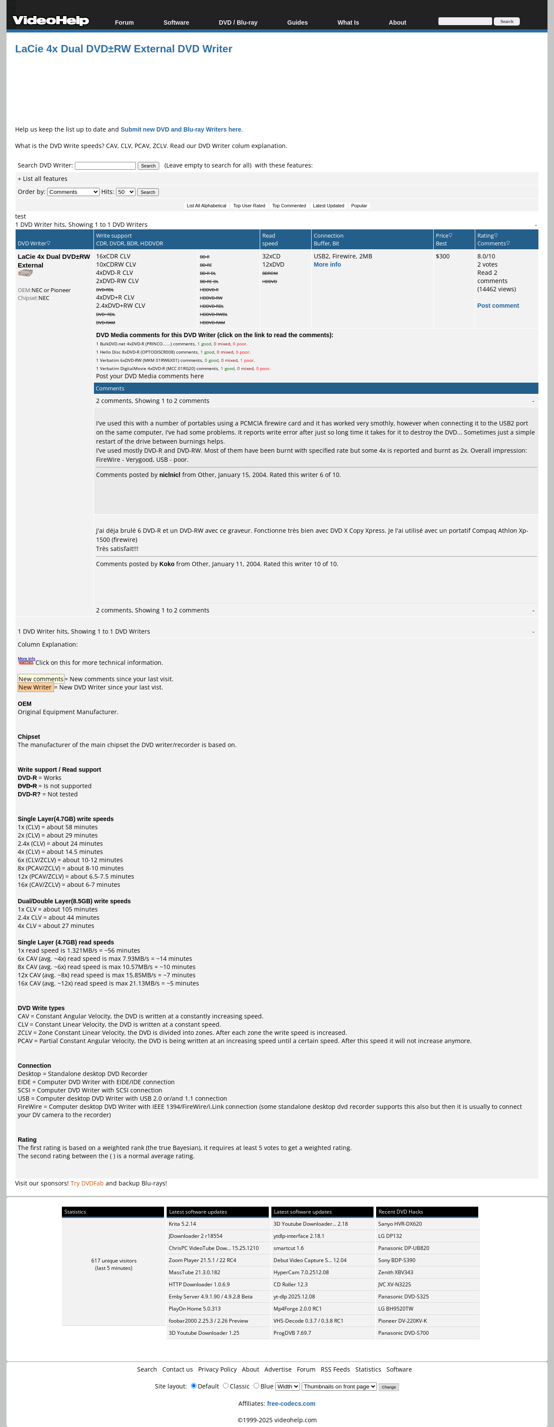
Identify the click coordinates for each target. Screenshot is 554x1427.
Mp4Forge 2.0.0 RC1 (298, 1308)
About (397, 22)
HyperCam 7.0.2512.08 (301, 1272)
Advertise (278, 1369)
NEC (44, 298)
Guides (297, 22)
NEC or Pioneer (51, 290)
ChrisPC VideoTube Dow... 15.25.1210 (214, 1248)
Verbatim (109, 360)
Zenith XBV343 (395, 1272)
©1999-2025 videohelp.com (277, 1420)
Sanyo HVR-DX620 (400, 1223)
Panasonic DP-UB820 (403, 1248)
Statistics (368, 1369)
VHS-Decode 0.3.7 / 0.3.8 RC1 (309, 1320)
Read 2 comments (492, 276)
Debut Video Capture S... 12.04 (310, 1260)
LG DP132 (390, 1236)
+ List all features (43, 178)
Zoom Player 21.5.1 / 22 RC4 (202, 1260)
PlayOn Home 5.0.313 (195, 1308)
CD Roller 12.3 (291, 1284)
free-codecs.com (291, 1403)
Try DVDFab (87, 1183)
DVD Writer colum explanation (242, 146)
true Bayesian (179, 1148)
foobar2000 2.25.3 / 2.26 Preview (208, 1320)
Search (147, 1369)
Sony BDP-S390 (397, 1260)
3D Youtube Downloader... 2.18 (311, 1223)
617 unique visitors (114, 1260)
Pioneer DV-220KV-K (402, 1320)
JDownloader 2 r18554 (195, 1236)
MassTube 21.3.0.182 (194, 1272)
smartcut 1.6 (289, 1248)
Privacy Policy (217, 1369)
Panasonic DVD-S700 (403, 1333)
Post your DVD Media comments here (150, 376)
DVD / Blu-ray (238, 22)
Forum (124, 22)
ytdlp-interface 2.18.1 (299, 1236)
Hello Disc (110, 352)
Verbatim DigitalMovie (123, 368)
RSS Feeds (335, 1369)
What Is (348, 22)
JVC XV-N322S (394, 1284)
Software (176, 22)
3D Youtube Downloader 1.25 (204, 1333)
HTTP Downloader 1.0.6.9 (199, 1284)
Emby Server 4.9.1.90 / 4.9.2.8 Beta (211, 1296)
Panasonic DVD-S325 (403, 1296)
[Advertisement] (277, 88)
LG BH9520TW (395, 1308)
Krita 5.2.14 (182, 1223)
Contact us (177, 1369)
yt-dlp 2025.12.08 (294, 1296)
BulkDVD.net (113, 344)
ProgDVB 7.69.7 (292, 1333)
